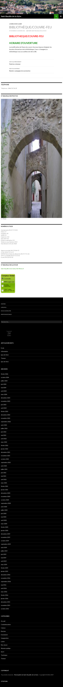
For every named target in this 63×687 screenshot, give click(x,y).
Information (4, 351)
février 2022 (4, 445)
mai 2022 (3, 435)
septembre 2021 (6, 462)
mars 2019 (4, 564)
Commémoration (6, 624)
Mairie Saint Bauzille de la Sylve (37, 30)
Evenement (4, 634)
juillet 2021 (4, 469)
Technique (4, 655)
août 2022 (4, 425)
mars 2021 (4, 483)
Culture (3, 628)
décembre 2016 (5, 574)
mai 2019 (3, 557)
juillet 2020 (4, 510)
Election (3, 631)
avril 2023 (4, 408)
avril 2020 (4, 520)
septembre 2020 (6, 503)
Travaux (3, 358)
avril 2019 (4, 561)
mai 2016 (3, 585)
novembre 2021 (5, 455)
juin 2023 (3, 404)
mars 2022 (4, 442)
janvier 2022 (4, 449)
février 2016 (4, 595)
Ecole (2, 348)
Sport (2, 652)
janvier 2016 (4, 598)
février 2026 (4, 374)
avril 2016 (4, 588)
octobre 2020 (5, 500)
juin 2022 (3, 432)
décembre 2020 (5, 493)
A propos (3, 307)
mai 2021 (3, 476)
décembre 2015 (5, 602)
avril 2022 (4, 438)
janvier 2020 (4, 530)
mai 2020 (3, 517)
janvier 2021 (4, 489)
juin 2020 (3, 513)
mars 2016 (4, 592)
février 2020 (4, 527)
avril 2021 (4, 479)
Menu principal (60, 16)
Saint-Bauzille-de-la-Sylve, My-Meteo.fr (12, 268)
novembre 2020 (5, 496)
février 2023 (4, 411)
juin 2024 (3, 384)
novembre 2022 (5, 418)
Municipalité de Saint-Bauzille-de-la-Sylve (26, 675)
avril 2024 (4, 391)
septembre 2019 (6, 544)
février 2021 (4, 486)
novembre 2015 (5, 605)
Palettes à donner (31, 63)
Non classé (18, 24)
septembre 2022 (6, 421)
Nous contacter (6, 311)
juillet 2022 (4, 428)
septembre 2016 (6, 581)
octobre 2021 (5, 459)
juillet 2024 (4, 381)
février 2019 (4, 568)
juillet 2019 (4, 551)
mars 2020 (4, 523)
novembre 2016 (5, 578)
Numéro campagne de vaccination (31, 69)
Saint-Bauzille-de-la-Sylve (11, 16)
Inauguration (5, 638)
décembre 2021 (5, 452)
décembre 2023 (5, 398)
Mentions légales (6, 314)
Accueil (3, 621)
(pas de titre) (4, 355)
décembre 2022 (5, 415)
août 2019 (4, 547)
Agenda (3, 304)
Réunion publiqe (5, 648)
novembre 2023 (5, 401)
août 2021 (4, 466)
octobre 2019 (5, 540)
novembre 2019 (5, 537)
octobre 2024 (5, 377)
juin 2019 (3, 554)
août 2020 (4, 506)
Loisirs (11, 24)
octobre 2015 (5, 609)
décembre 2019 (5, 534)
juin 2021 (3, 472)
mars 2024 (4, 394)
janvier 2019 (4, 571)
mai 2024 (3, 387)
